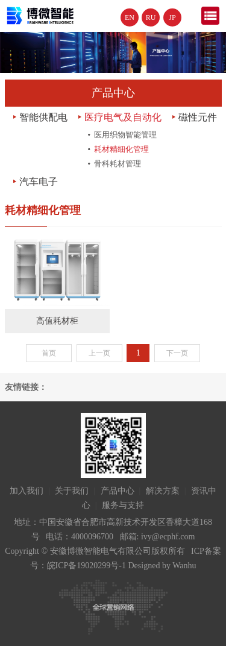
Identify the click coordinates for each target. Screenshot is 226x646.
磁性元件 (197, 117)
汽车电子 (38, 182)
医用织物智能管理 (125, 134)
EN (129, 17)
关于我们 (72, 490)
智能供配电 (43, 117)
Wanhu (184, 565)
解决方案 (163, 490)
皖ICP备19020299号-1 (86, 565)
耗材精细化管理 (121, 149)
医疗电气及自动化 (123, 117)
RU (151, 17)
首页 (49, 353)
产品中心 (117, 490)
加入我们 (26, 490)
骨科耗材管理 (117, 163)
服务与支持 (123, 505)
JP (172, 17)
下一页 (177, 353)
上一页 (99, 353)
